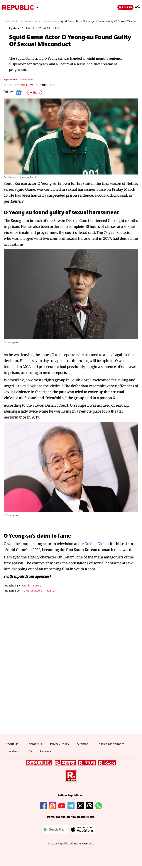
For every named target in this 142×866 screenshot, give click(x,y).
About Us (12, 744)
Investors (12, 751)
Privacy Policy (59, 744)
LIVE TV (125, 7)
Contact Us (34, 744)
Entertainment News (19, 85)
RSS (29, 751)
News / (8, 21)
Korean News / (50, 21)
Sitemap (83, 744)
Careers (45, 751)
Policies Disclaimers (110, 744)
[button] (34, 92)
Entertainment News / (26, 21)
